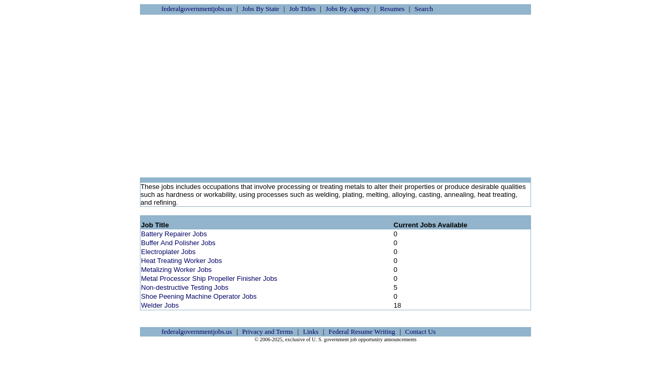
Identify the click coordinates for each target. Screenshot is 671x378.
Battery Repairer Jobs (174, 234)
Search (424, 9)
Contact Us (420, 331)
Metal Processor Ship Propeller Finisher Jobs (209, 278)
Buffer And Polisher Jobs (178, 243)
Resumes (392, 9)
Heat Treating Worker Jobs (181, 261)
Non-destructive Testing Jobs (185, 287)
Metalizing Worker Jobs (176, 270)
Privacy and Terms (267, 331)
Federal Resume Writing (362, 331)
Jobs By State (260, 9)
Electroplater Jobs (168, 252)
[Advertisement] (335, 96)
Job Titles (302, 9)
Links (311, 331)
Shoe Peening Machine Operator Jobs (198, 296)
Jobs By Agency (348, 9)
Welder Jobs (160, 305)
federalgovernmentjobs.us (196, 9)
